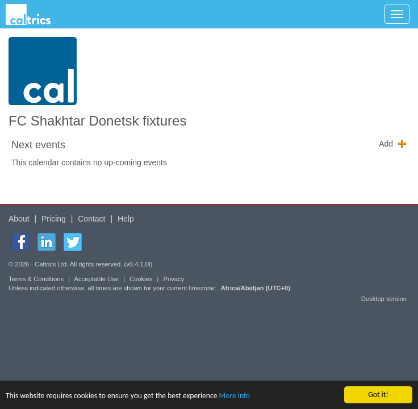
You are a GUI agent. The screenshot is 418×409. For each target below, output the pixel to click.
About (19, 218)
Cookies (140, 279)
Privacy (174, 279)
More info (234, 396)
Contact (91, 218)
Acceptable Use (96, 279)
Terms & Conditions (36, 279)
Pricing (53, 218)
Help (126, 218)
